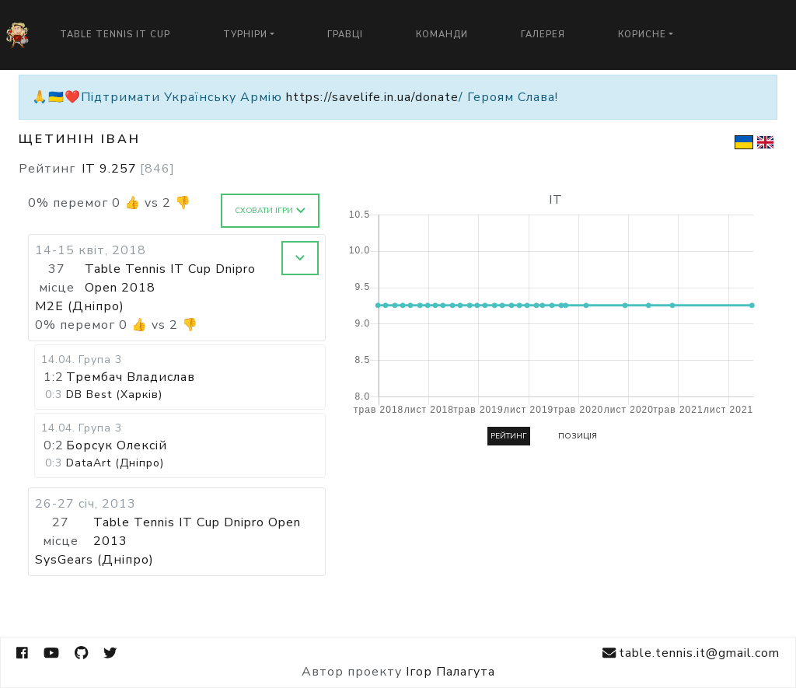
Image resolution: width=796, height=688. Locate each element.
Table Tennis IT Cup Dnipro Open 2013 (197, 532)
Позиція (577, 436)
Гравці (345, 34)
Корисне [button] (642, 34)
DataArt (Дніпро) (115, 463)
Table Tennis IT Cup (115, 34)
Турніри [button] (245, 34)
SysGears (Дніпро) (94, 559)
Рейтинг (509, 436)
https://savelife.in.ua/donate (372, 97)
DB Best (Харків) (114, 394)
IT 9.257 (128, 168)
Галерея (543, 34)
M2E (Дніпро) (79, 306)
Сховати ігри (270, 210)
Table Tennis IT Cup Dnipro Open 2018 (170, 278)
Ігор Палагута (450, 671)
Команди (442, 34)
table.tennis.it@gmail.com (691, 653)
